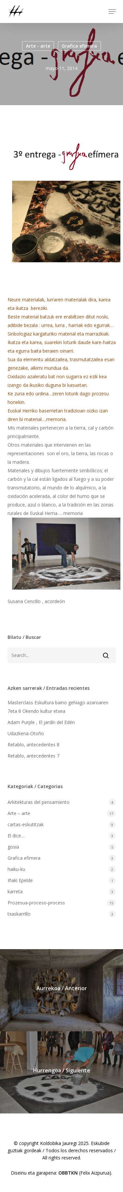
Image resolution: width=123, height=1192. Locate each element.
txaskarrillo (19, 914)
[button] (112, 11)
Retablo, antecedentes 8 (33, 744)
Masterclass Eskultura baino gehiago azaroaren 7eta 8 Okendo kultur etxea (58, 706)
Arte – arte (19, 813)
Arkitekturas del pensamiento (39, 802)
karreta (15, 891)
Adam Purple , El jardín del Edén (41, 722)
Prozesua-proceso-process (36, 903)
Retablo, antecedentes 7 (33, 756)
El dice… (16, 835)
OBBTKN (68, 1173)
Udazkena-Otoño (26, 733)
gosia (13, 847)
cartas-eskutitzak (26, 824)
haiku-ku (16, 869)
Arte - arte (38, 46)
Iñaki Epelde (20, 880)
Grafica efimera (79, 46)
